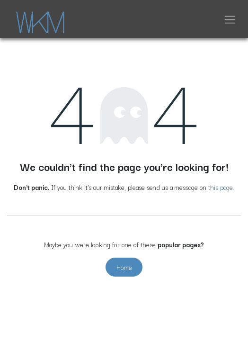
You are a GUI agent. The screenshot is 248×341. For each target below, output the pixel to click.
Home (124, 267)
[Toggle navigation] (230, 19)
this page (220, 187)
